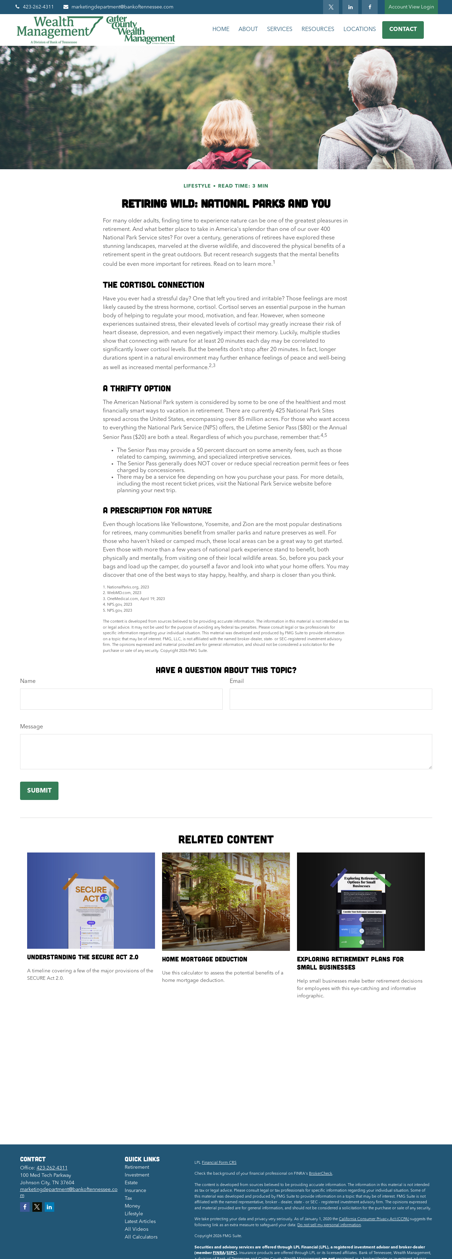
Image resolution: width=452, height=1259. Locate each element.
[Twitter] (331, 7)
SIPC (231, 1253)
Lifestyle (134, 1213)
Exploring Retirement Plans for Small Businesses (350, 963)
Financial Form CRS (219, 1163)
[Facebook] (370, 7)
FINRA (219, 1253)
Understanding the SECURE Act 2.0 (82, 957)
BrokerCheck (320, 1174)
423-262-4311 (34, 7)
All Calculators (141, 1237)
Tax (128, 1198)
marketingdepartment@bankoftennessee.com (118, 7)
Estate (131, 1182)
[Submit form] (39, 791)
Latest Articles (140, 1221)
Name (28, 681)
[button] (221, 30)
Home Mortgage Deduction (204, 959)
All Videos (136, 1229)
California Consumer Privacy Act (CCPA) (374, 1219)
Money (132, 1206)
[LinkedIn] (350, 7)
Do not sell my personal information (329, 1225)
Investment (137, 1175)
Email (237, 681)
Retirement (137, 1167)
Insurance (135, 1190)
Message (31, 727)
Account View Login (411, 7)
